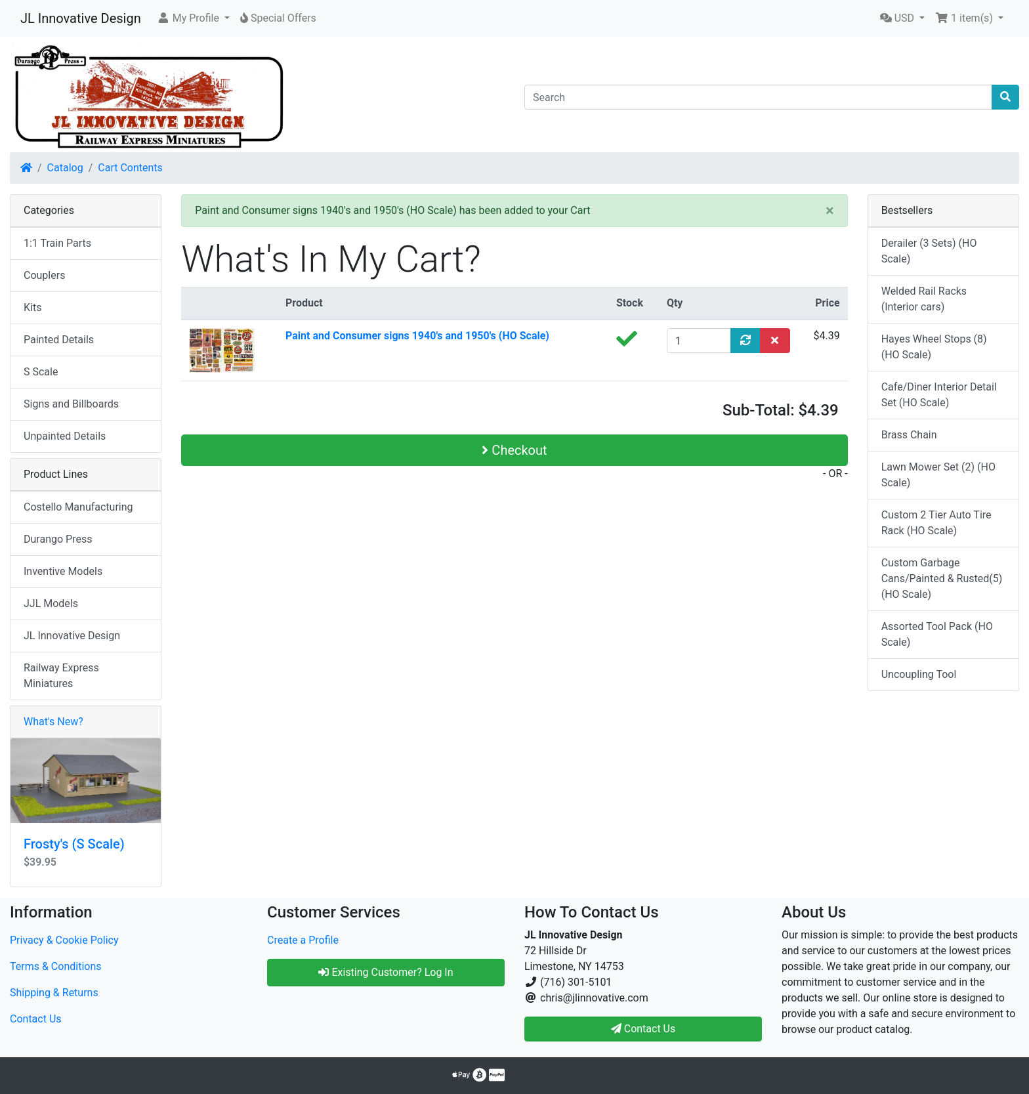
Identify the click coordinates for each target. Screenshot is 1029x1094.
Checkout (514, 450)
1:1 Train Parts (57, 243)
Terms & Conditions (56, 966)
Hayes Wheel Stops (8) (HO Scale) (934, 347)
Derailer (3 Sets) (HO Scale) (929, 251)
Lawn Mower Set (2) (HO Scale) (938, 475)
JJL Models (51, 603)
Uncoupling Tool (919, 674)
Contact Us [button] (643, 1028)
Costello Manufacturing (78, 507)
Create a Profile (303, 940)
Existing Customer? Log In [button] (385, 972)
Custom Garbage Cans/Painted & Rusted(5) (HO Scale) (942, 578)
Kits (32, 307)
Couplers (44, 275)
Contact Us (36, 1019)
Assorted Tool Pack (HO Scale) (937, 634)
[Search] (758, 97)
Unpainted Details (65, 436)
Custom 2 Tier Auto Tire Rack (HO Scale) (936, 523)
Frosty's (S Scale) (74, 844)
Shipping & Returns (54, 992)
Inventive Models (63, 571)
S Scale (41, 372)
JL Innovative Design (80, 18)
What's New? (53, 721)
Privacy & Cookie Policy (64, 940)
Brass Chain (909, 435)
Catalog (65, 167)
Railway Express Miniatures (61, 676)
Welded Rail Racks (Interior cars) (924, 299)
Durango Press (58, 539)
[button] (193, 18)
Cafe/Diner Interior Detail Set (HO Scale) (939, 395)
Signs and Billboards (71, 404)
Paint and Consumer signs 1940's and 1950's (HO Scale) (417, 335)
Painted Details (59, 339)
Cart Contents (130, 167)
